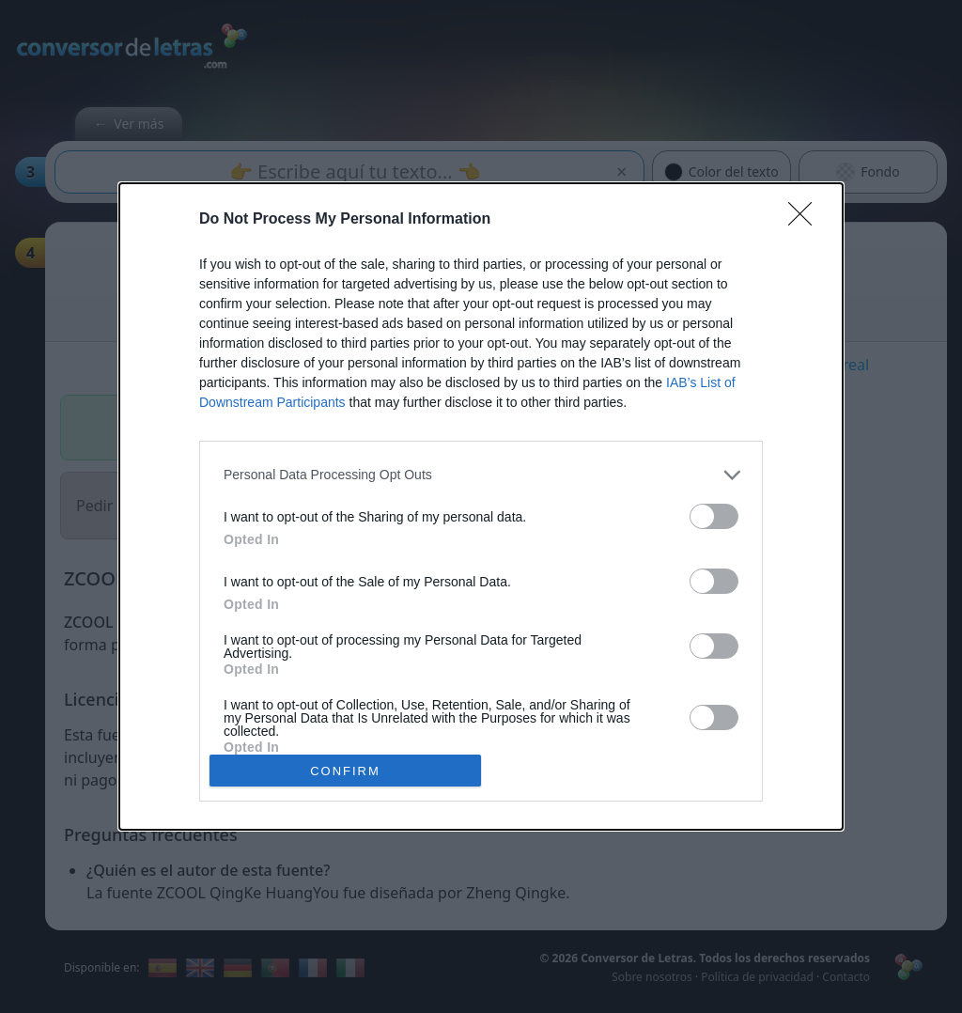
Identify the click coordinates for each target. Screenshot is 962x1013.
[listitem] (481, 475)
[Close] (806, 220)
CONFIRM (345, 771)
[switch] (714, 516)
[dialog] (481, 506)
